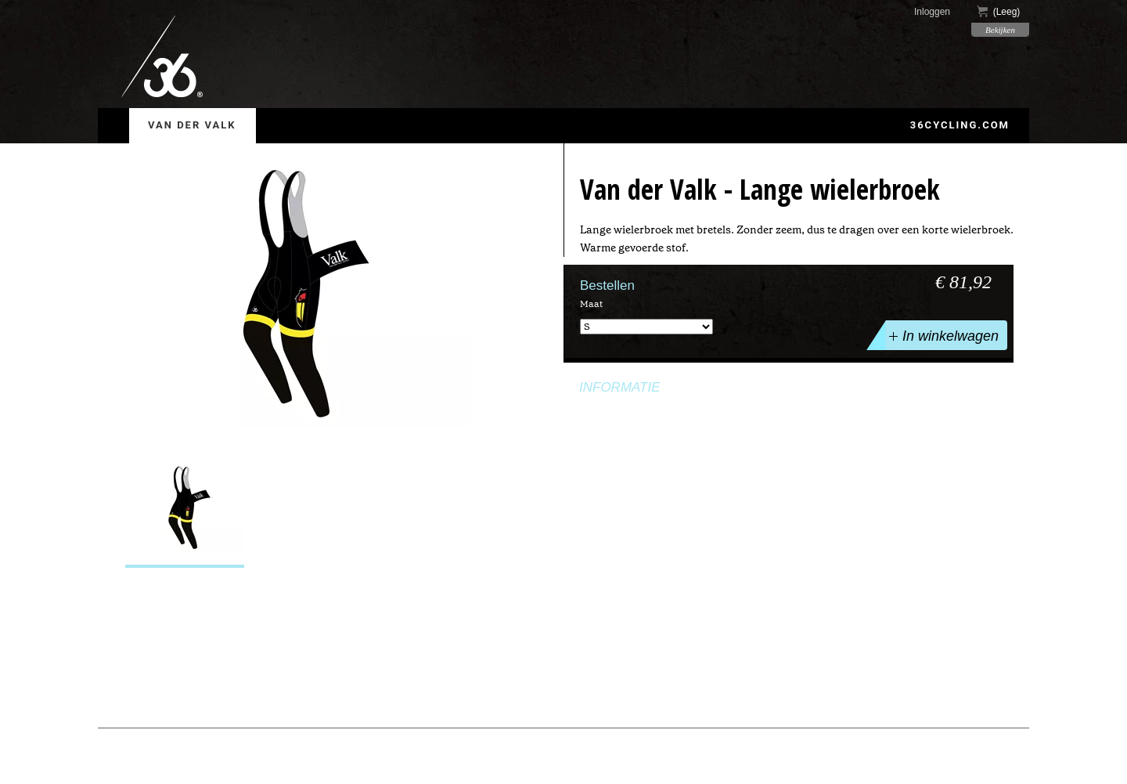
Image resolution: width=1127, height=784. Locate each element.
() (999, 11)
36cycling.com (960, 125)
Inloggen (932, 11)
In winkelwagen (942, 335)
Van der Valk (192, 125)
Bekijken (1000, 29)
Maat (591, 304)
